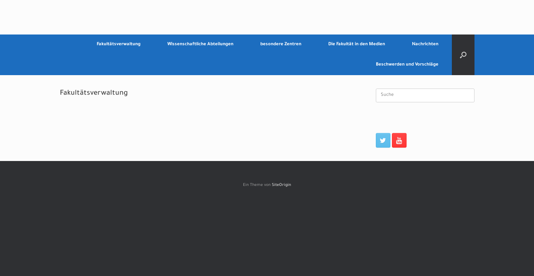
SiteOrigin (281, 185)
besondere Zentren (280, 44)
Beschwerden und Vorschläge (407, 64)
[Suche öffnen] (463, 54)
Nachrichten (425, 44)
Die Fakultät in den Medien (356, 44)
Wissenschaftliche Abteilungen (200, 44)
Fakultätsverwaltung (119, 44)
